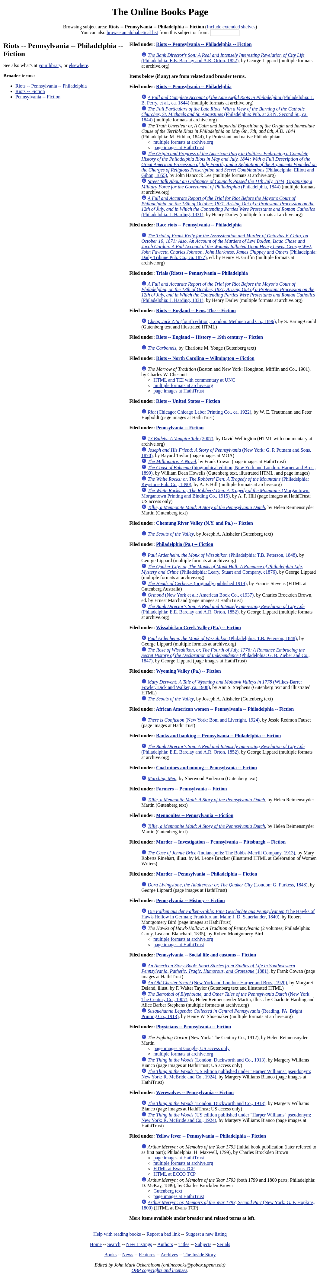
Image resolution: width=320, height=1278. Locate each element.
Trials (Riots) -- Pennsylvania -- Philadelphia (202, 273)
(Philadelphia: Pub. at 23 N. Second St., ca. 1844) (224, 114)
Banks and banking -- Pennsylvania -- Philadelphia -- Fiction (218, 735)
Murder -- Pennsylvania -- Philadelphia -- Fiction (206, 873)
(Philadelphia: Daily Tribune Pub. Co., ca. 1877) (229, 246)
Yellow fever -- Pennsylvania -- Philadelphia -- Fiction (211, 1136)
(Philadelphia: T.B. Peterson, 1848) (222, 555)
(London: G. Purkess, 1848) (227, 884)
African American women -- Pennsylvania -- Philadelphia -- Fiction (225, 709)
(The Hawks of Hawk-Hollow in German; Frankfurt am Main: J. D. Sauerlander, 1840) (228, 914)
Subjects (203, 1244)
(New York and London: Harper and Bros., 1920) (217, 982)
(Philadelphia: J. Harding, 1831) (228, 206)
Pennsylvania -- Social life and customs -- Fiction (206, 954)
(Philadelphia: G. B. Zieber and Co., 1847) (225, 655)
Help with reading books (117, 1234)
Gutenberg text (167, 1190)
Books (110, 1254)
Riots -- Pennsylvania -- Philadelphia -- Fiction (203, 44)
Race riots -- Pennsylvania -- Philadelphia (199, 224)
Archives (169, 1254)
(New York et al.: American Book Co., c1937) (201, 594)
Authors (165, 1244)
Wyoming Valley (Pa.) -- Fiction (188, 671)
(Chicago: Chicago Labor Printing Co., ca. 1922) (199, 412)
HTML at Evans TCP (173, 1168)
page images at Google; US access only (191, 1048)
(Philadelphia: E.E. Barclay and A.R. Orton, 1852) (223, 58)
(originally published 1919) (197, 583)
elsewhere (78, 65)
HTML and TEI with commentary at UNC (194, 380)
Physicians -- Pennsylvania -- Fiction (193, 1026)
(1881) (218, 968)
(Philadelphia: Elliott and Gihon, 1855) (229, 164)
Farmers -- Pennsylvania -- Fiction (191, 788)
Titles (183, 1244)
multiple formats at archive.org (183, 142)
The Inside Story (200, 1254)
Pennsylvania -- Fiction (37, 96)
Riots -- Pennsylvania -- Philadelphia (51, 85)
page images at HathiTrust (178, 147)
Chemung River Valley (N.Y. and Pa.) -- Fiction (204, 523)
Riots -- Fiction (30, 91)
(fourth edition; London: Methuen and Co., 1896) (212, 321)
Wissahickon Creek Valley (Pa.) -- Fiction (198, 627)
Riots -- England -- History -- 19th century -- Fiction (209, 337)
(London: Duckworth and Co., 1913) (206, 1059)
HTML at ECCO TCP (174, 1174)
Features (147, 1254)
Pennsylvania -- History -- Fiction (190, 900)
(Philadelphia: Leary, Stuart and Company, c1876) (222, 569)
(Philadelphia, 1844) (226, 184)
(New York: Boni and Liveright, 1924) (204, 719)
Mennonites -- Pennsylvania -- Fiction (194, 815)
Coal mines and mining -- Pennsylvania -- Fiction (206, 767)
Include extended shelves (231, 26)
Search (114, 1244)
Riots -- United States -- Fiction (188, 401)
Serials (223, 1244)
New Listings (139, 1244)
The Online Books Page (160, 11)
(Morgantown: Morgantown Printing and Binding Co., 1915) (225, 493)
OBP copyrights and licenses (159, 1270)
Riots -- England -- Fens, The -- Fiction (196, 310)
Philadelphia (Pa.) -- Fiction (184, 544)
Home (96, 1244)
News (127, 1254)
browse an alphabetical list (132, 32)
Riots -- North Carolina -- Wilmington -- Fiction (205, 358)
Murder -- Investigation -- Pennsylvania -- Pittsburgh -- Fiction (221, 841)
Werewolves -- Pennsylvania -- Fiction (195, 1092)
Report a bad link (163, 1234)
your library (50, 65)
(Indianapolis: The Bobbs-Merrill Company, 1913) (221, 852)
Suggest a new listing (206, 1234)
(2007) (180, 438)
